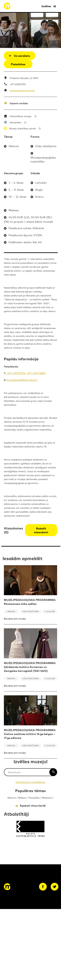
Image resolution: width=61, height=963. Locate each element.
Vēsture (11, 797)
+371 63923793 (18, 84)
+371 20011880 (36, 373)
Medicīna (47, 797)
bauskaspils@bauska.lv (22, 380)
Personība (33, 797)
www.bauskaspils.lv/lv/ (22, 90)
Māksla (22, 797)
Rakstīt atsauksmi (41, 530)
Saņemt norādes (19, 103)
